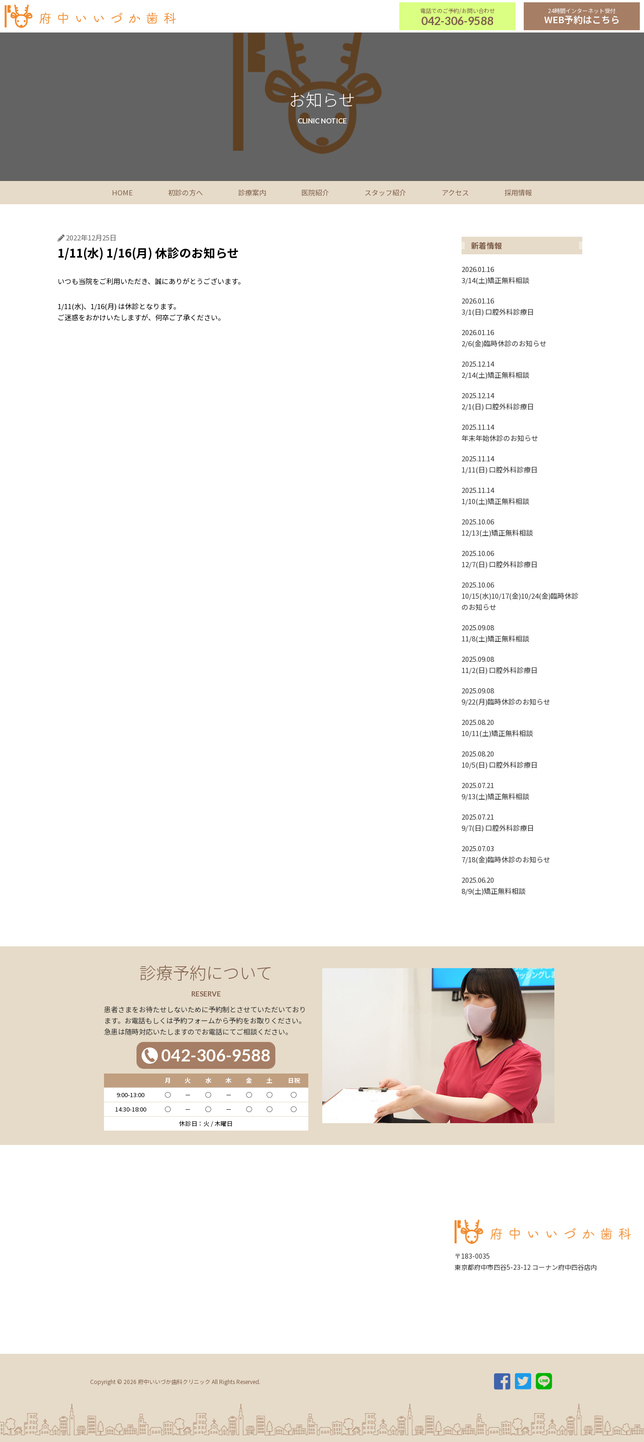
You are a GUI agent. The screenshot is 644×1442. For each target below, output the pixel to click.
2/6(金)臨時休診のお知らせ (522, 337)
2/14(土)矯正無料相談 (522, 369)
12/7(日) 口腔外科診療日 (522, 558)
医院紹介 (315, 192)
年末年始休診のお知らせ (522, 432)
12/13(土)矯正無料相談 (522, 526)
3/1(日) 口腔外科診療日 (522, 306)
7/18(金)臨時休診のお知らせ (522, 853)
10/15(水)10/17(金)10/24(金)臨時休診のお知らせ (522, 595)
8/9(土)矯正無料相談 (522, 885)
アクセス (455, 192)
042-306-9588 (457, 20)
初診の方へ (185, 192)
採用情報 (518, 192)
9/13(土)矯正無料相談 (522, 790)
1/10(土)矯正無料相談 (522, 495)
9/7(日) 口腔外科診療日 (522, 822)
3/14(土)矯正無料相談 (522, 274)
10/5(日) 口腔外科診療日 (522, 758)
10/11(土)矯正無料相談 (522, 727)
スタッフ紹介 (385, 192)
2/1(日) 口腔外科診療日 (522, 400)
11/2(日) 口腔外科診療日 (522, 664)
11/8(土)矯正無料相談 (522, 632)
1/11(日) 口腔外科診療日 (522, 463)
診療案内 (252, 192)
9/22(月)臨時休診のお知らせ (522, 695)
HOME (122, 192)
